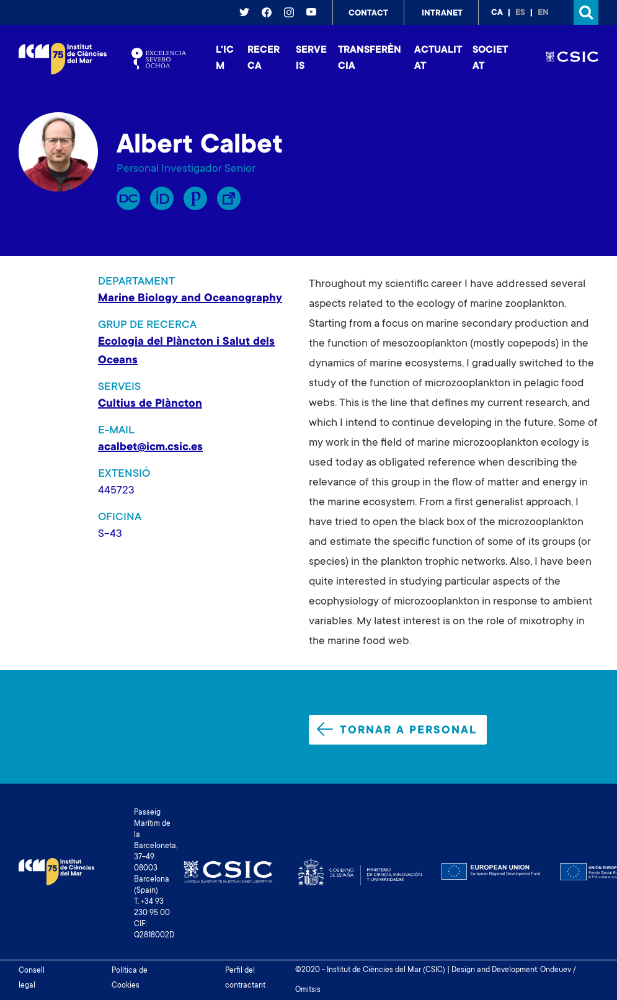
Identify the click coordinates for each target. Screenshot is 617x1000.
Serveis (311, 58)
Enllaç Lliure (229, 198)
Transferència (369, 58)
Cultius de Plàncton (150, 404)
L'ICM (225, 58)
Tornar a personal (397, 729)
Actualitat (438, 58)
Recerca (263, 58)
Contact (368, 14)
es (520, 13)
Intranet (442, 14)
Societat (490, 58)
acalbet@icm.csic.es (150, 447)
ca (497, 13)
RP (128, 198)
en (543, 13)
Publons (195, 198)
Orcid (162, 198)
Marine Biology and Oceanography (190, 299)
